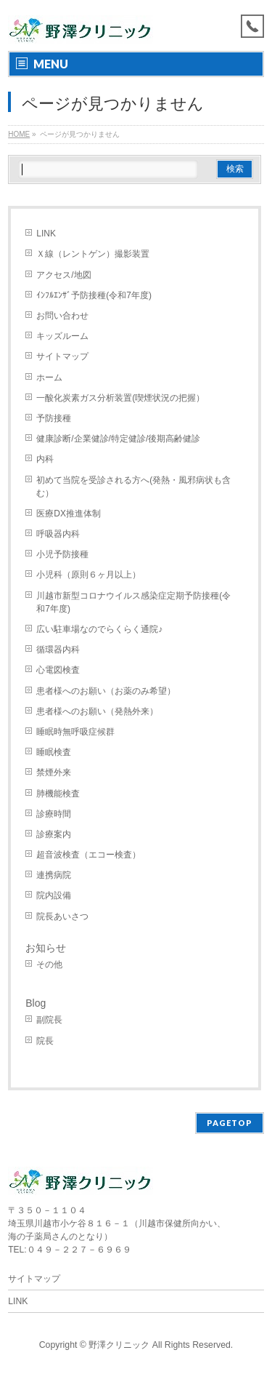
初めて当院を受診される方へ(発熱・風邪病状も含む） (133, 486)
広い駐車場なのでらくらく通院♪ (99, 629)
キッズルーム (62, 336)
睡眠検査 (53, 752)
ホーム (49, 377)
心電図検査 (58, 670)
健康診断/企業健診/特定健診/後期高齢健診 (118, 439)
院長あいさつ (62, 916)
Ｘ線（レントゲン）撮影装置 (92, 254)
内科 (45, 459)
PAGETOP (229, 1122)
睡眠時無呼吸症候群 (75, 732)
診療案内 (53, 834)
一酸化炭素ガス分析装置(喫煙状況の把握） (120, 398)
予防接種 (53, 418)
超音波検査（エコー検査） (88, 855)
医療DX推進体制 (68, 513)
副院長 (49, 1020)
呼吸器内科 (58, 534)
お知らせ (45, 948)
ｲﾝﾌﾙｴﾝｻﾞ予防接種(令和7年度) (94, 295)
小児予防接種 (62, 554)
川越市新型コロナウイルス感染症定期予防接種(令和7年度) (133, 602)
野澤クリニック (118, 1345)
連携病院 (53, 875)
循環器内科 (58, 649)
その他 (49, 964)
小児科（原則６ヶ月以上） (88, 575)
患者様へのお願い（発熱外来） (97, 711)
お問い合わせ (62, 316)
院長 (45, 1041)
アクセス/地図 (63, 275)
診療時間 (53, 814)
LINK (46, 233)
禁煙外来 (53, 772)
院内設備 (53, 895)
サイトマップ (62, 356)
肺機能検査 (58, 793)
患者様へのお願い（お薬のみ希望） (106, 691)
